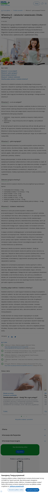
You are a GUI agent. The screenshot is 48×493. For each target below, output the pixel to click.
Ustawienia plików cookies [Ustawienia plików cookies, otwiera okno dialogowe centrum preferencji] (16, 490)
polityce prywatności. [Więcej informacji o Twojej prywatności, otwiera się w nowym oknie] (17, 486)
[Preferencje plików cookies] (1, 491)
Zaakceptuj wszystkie (32, 490)
